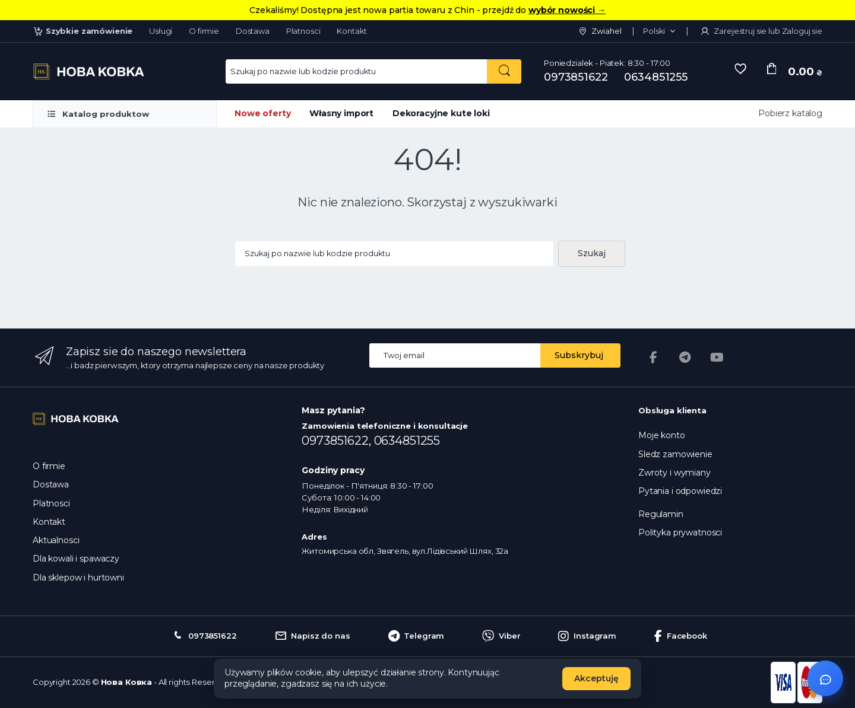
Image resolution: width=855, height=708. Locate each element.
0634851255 (656, 77)
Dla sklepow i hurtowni (78, 577)
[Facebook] (653, 357)
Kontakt (352, 31)
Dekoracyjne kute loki (441, 113)
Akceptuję (596, 678)
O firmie (204, 31)
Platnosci (303, 31)
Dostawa (253, 31)
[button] (659, 31)
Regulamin (660, 514)
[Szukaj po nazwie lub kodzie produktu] (504, 71)
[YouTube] (717, 357)
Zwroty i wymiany (674, 472)
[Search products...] (394, 254)
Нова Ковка (127, 682)
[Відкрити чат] (825, 678)
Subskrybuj (579, 355)
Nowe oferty (262, 113)
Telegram (416, 636)
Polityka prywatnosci (680, 532)
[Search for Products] (356, 71)
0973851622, (337, 440)
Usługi (160, 31)
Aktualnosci (56, 540)
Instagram (587, 636)
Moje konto (661, 435)
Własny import (341, 113)
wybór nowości (567, 10)
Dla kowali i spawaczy (76, 558)
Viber (501, 636)
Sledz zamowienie (675, 454)
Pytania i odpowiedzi (680, 491)
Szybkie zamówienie (82, 31)
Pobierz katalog (790, 113)
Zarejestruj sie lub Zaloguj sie (760, 31)
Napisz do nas (312, 636)
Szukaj (592, 253)
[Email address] (455, 355)
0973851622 (576, 77)
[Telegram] (685, 357)
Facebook (680, 636)
